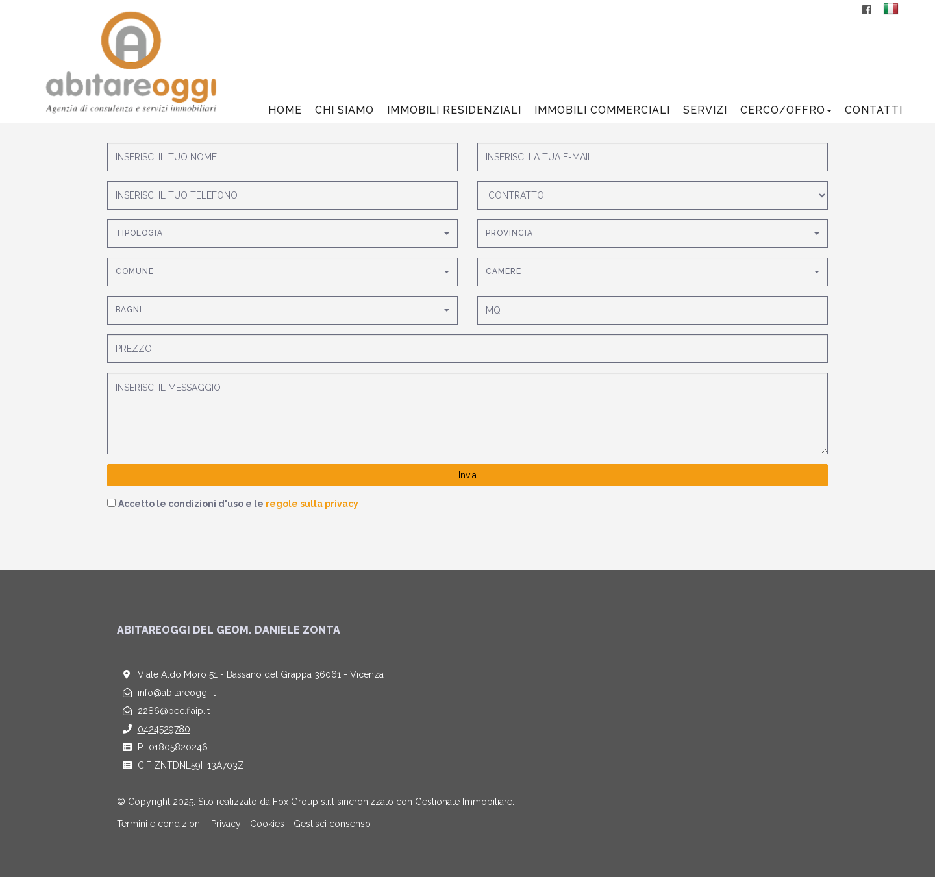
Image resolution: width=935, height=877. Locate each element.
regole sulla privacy (312, 504)
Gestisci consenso (332, 824)
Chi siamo (344, 110)
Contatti (874, 110)
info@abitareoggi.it (177, 692)
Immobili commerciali (602, 110)
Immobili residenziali (454, 110)
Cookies (267, 824)
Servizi (705, 110)
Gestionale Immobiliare (463, 802)
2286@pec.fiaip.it (174, 711)
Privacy (226, 824)
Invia (467, 475)
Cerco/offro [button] (786, 110)
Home (285, 110)
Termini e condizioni (159, 824)
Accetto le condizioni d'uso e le (238, 504)
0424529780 (164, 729)
